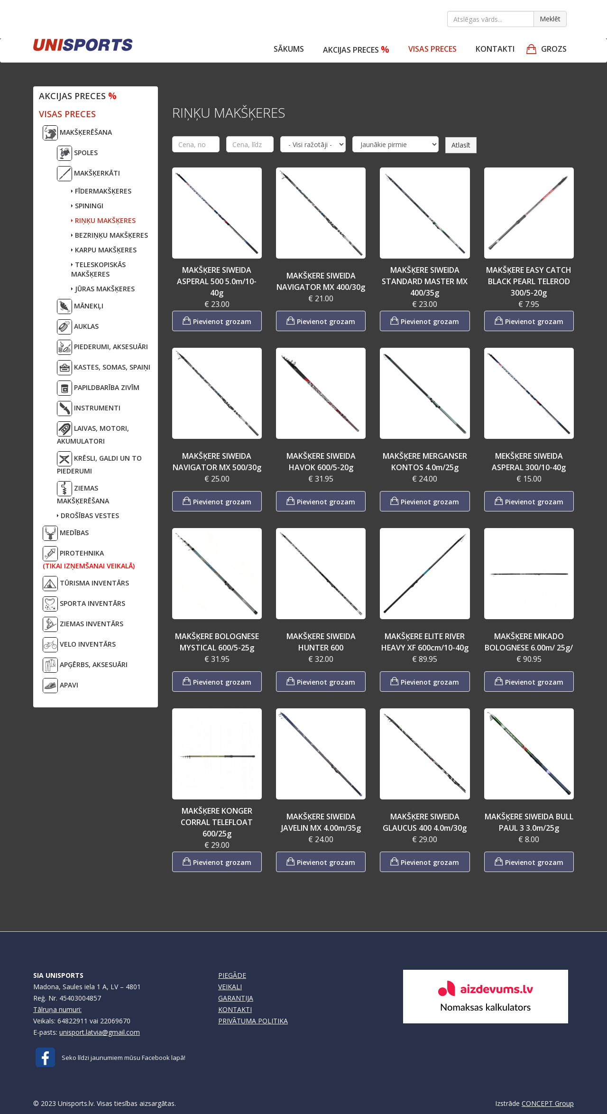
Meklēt (550, 18)
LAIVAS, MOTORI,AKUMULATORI (93, 433)
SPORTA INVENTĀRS (84, 604)
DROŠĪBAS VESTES (88, 515)
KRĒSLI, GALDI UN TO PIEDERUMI (99, 463)
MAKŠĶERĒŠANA (77, 132)
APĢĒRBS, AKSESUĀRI (85, 665)
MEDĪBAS (66, 533)
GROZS (554, 49)
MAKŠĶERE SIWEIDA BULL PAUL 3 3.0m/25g (529, 822)
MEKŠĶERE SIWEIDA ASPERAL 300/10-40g (529, 462)
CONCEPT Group (548, 1103)
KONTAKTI (235, 1009)
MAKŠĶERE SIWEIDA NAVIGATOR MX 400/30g (320, 281)
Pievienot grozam (217, 320)
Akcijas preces (356, 49)
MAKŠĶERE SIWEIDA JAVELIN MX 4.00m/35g (321, 822)
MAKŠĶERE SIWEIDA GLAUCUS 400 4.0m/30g (425, 822)
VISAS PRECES (432, 49)
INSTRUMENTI (88, 408)
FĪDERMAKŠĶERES (101, 190)
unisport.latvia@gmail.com (99, 1032)
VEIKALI (230, 986)
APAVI (60, 685)
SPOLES (77, 153)
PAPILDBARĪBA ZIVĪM (98, 388)
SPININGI (87, 205)
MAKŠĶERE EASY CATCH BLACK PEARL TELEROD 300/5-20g (528, 281)
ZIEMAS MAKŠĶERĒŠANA (83, 493)
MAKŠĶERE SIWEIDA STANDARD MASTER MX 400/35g (425, 281)
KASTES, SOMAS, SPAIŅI (103, 367)
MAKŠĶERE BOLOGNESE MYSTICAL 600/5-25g (217, 642)
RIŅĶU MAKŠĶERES (103, 220)
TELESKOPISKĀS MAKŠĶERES (98, 269)
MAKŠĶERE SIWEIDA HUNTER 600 (321, 642)
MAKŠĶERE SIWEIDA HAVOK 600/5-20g (321, 462)
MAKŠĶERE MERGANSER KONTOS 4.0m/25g (425, 462)
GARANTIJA (235, 998)
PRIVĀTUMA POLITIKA (253, 1020)
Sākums (289, 49)
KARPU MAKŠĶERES (104, 249)
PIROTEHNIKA (89, 558)
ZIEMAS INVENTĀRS (83, 624)
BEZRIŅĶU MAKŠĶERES (109, 235)
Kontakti (495, 49)
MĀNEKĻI (80, 306)
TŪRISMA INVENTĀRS (86, 583)
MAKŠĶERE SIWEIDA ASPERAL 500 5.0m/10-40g (217, 281)
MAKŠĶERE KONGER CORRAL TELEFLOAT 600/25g (217, 822)
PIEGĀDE (232, 975)
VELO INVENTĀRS (79, 644)
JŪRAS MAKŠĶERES (103, 288)
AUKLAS (78, 326)
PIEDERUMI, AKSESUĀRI (102, 347)
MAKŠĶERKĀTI (88, 173)
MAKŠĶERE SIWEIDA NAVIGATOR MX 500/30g (217, 462)
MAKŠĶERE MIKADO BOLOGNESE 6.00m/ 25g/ (529, 642)
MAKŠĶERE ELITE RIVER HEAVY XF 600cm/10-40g (425, 642)
